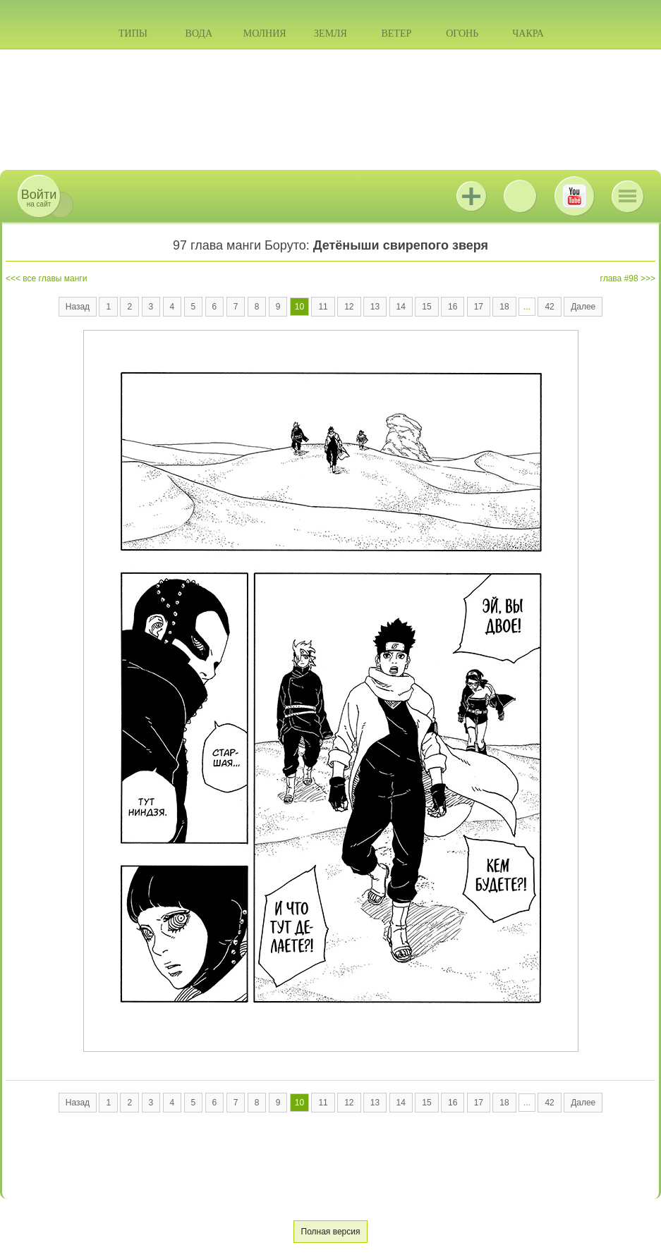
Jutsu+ (471, 196)
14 (401, 307)
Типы (133, 33)
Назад (78, 307)
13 (375, 307)
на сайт (38, 198)
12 (348, 307)
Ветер (396, 33)
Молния (264, 33)
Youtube (574, 196)
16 (452, 307)
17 (478, 307)
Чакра (528, 33)
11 (322, 307)
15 (426, 307)
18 (504, 307)
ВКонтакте (520, 196)
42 (549, 307)
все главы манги (55, 278)
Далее (583, 307)
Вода (199, 33)
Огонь (462, 33)
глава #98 (619, 278)
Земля (330, 33)
